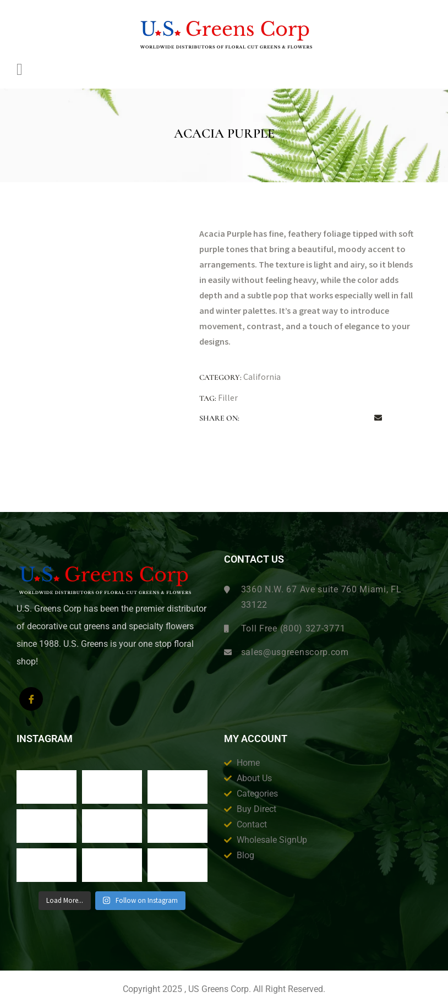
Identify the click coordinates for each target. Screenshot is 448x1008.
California (262, 376)
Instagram (45, 739)
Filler (228, 397)
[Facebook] (31, 699)
